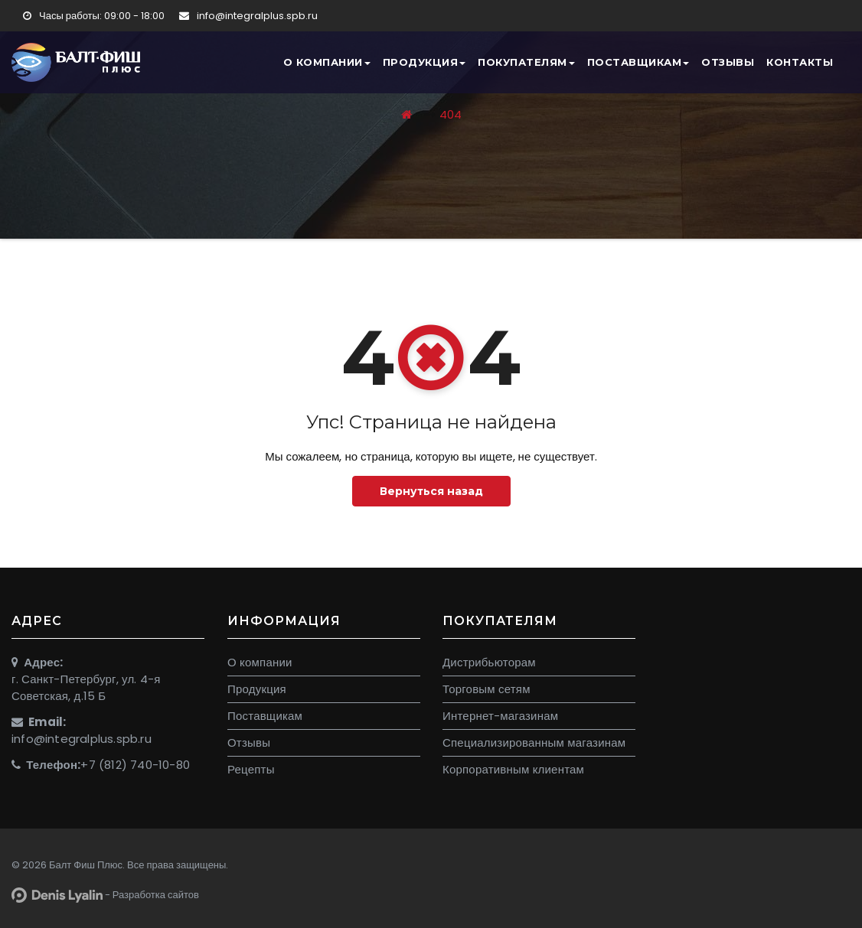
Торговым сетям (486, 689)
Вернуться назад (431, 491)
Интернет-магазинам (500, 716)
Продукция (424, 62)
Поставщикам (638, 62)
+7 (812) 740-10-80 (135, 765)
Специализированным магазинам (533, 742)
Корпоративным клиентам (513, 769)
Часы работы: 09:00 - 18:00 (94, 15)
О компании (327, 62)
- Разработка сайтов (105, 895)
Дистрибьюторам (489, 662)
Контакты (799, 62)
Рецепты (251, 769)
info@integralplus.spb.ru (248, 15)
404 (450, 114)
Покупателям (526, 62)
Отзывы (727, 62)
